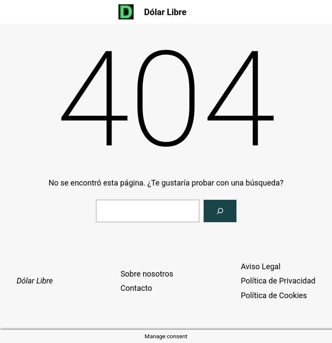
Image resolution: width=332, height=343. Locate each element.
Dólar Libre (165, 12)
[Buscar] (220, 211)
